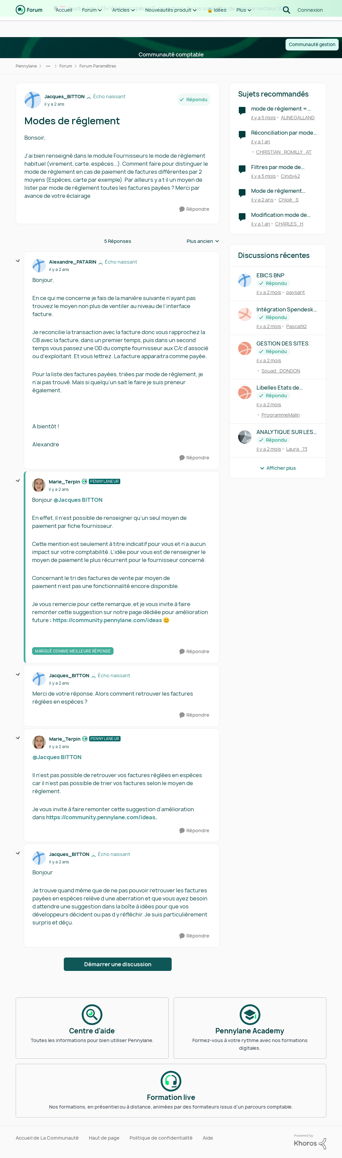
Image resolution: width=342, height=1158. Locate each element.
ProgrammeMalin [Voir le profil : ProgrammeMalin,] (281, 415)
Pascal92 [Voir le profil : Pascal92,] (296, 326)
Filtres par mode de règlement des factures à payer (284, 167)
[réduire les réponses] (18, 261)
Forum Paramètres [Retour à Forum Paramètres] (97, 66)
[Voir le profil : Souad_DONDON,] (244, 348)
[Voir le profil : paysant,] (244, 280)
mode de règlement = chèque (279, 108)
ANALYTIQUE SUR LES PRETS (284, 432)
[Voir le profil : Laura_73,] (244, 437)
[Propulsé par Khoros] (310, 1142)
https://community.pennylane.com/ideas (107, 620)
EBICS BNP (270, 275)
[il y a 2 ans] (262, 199)
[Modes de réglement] (59, 270)
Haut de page (104, 1138)
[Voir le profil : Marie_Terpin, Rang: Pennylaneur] (38, 485)
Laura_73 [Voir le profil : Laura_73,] (296, 449)
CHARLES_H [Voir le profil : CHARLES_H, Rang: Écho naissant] (289, 224)
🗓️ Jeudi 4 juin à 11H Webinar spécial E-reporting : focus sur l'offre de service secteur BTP (173, 8)
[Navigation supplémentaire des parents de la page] (48, 66)
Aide (208, 1138)
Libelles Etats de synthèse (277, 387)
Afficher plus (278, 468)
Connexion (310, 26)
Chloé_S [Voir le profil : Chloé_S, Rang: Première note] (289, 199)
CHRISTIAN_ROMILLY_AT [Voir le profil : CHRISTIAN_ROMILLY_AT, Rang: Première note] (284, 152)
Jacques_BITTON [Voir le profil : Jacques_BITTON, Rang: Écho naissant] (64, 96)
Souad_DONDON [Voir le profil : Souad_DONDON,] (281, 370)
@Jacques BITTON (78, 499)
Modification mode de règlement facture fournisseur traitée (279, 215)
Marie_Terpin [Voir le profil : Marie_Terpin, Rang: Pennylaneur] (64, 481)
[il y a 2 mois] (268, 292)
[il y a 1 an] (260, 141)
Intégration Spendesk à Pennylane (286, 309)
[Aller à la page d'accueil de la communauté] (29, 27)
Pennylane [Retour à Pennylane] (26, 66)
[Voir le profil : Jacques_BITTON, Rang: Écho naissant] (32, 100)
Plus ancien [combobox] (203, 241)
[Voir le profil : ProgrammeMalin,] (244, 392)
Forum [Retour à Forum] (65, 66)
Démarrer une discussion (117, 964)
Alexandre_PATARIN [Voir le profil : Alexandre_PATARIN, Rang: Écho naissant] (72, 262)
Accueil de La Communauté (47, 1138)
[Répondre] (194, 209)
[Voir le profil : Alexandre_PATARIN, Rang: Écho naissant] (39, 265)
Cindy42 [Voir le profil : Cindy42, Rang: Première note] (290, 175)
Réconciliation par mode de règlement (282, 132)
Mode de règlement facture (276, 190)
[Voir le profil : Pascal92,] (244, 314)
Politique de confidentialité (161, 1138)
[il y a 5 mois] (263, 117)
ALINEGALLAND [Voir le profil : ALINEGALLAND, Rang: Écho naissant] (298, 117)
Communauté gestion (312, 44)
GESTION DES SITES (282, 343)
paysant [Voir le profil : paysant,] (295, 292)
